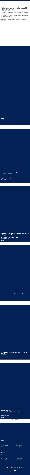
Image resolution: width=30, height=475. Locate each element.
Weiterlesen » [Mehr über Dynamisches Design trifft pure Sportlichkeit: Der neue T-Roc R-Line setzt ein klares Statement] (3, 240)
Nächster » (17, 419)
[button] (28, 3)
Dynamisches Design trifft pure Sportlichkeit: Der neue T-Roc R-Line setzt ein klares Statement (15, 234)
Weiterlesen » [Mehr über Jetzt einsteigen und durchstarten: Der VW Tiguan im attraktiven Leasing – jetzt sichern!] (3, 417)
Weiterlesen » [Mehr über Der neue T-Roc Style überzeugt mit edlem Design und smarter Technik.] (3, 299)
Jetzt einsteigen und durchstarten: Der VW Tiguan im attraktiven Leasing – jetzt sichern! (13, 411)
